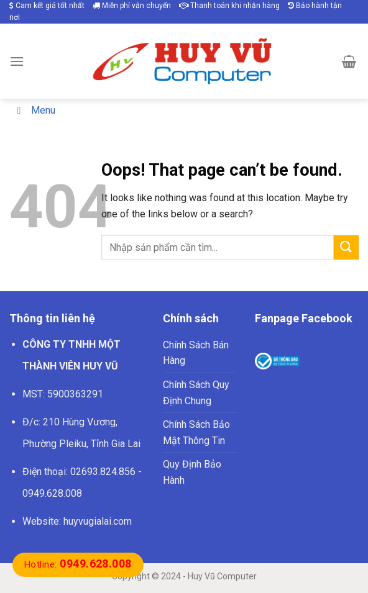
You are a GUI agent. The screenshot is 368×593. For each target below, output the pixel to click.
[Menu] (16, 61)
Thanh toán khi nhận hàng (229, 5)
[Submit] (346, 247)
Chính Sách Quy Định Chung (196, 393)
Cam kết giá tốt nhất (47, 5)
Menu (33, 110)
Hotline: (78, 564)
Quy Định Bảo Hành (192, 472)
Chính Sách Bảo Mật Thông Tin (196, 432)
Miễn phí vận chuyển (132, 5)
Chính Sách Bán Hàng (196, 353)
